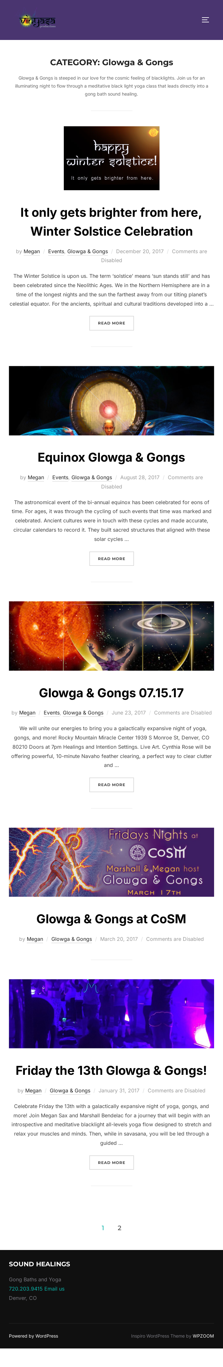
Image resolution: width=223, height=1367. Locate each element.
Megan (32, 251)
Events (56, 251)
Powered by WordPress (33, 1354)
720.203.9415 (26, 1307)
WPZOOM (203, 1354)
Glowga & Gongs (87, 251)
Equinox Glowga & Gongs (111, 457)
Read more (116, 322)
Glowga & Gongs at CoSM (111, 918)
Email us (54, 1307)
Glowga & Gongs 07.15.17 (111, 692)
